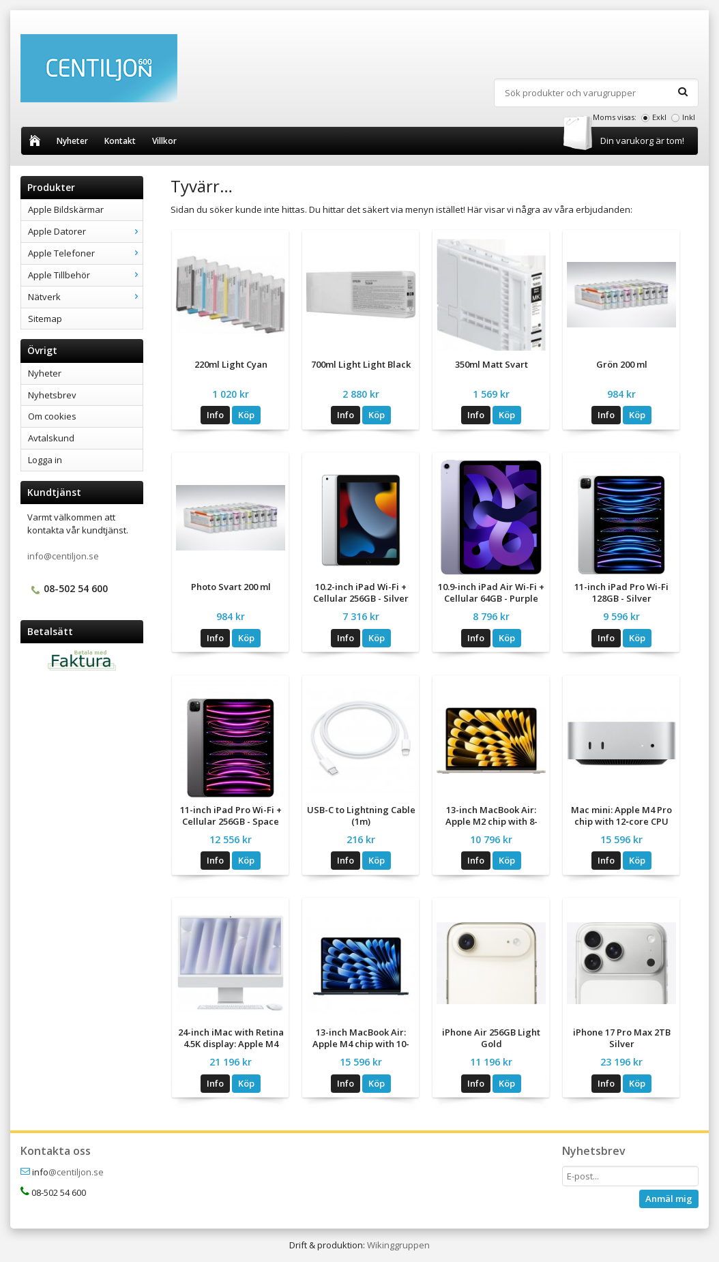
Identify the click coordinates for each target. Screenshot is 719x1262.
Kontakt (120, 141)
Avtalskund (51, 438)
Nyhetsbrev (52, 395)
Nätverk (85, 297)
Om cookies (52, 416)
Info (215, 415)
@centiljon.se (76, 1172)
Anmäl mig (668, 1198)
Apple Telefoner (85, 253)
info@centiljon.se (63, 556)
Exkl (659, 117)
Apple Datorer (85, 231)
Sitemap (45, 318)
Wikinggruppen (398, 1245)
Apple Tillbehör (85, 275)
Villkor (164, 141)
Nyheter (72, 141)
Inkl (688, 117)
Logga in (45, 460)
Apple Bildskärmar (66, 209)
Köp (246, 415)
